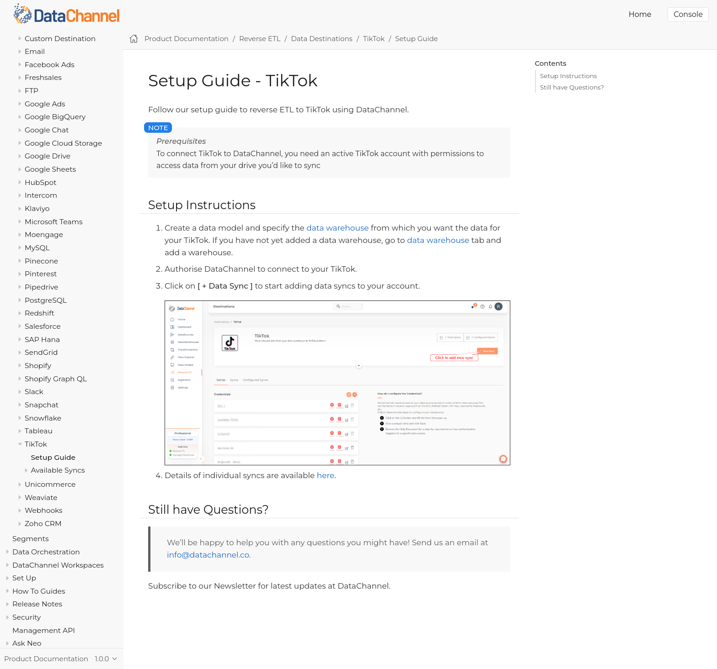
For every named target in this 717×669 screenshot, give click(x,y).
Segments (30, 538)
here (326, 475)
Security (26, 617)
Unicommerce (50, 484)
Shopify (38, 365)
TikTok (36, 444)
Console (688, 14)
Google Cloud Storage (63, 143)
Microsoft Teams (54, 221)
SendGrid (41, 352)
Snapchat (42, 404)
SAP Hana (42, 339)
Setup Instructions (568, 75)
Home (640, 14)
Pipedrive (41, 287)
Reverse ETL (259, 38)
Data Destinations (322, 38)
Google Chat (47, 130)
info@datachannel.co (208, 554)
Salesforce (43, 326)
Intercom (41, 195)
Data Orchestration (46, 552)
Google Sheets (50, 169)
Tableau (39, 431)
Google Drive (47, 156)
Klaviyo (37, 208)
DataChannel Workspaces (58, 565)
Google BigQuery (55, 116)
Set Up (24, 578)
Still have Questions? (572, 87)
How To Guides (38, 591)
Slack (34, 391)
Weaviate (41, 497)
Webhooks (44, 510)
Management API (43, 630)
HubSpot (41, 182)
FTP (31, 90)
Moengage (44, 234)
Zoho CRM (43, 523)
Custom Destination (60, 38)
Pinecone (41, 261)
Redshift (39, 313)
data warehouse (337, 227)
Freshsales (43, 77)
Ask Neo (27, 643)
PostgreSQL (46, 300)
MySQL (37, 247)
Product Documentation (186, 38)
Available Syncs (58, 470)
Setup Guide (53, 457)
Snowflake (43, 418)
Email (35, 51)
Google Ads (45, 104)
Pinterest (41, 273)
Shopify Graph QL (56, 378)
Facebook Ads (50, 64)
